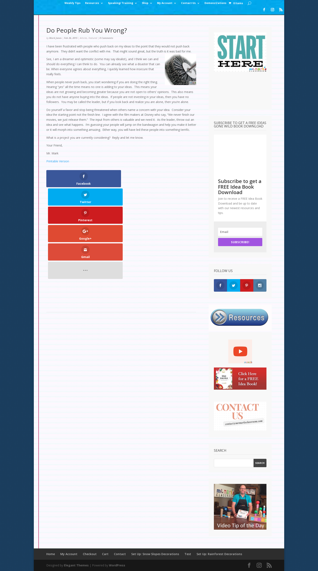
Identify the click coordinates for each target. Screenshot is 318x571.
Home (50, 554)
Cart (105, 554)
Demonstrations (215, 3)
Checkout (90, 554)
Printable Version (57, 161)
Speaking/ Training (120, 3)
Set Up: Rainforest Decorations (219, 554)
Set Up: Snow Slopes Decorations (155, 554)
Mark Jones (55, 37)
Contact (120, 554)
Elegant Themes (76, 565)
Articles (83, 37)
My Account (164, 3)
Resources (92, 3)
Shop (145, 3)
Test (187, 554)
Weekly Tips (72, 3)
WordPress (117, 565)
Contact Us (188, 3)
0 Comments (106, 37)
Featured (92, 37)
